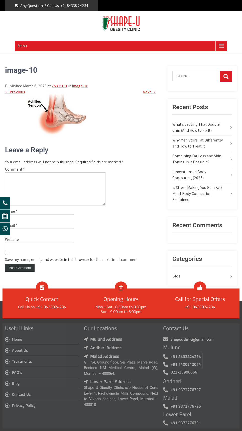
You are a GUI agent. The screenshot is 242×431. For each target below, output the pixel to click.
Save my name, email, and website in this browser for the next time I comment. (72, 265)
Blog (176, 276)
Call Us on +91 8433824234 (42, 307)
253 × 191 (59, 86)
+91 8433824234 (200, 307)
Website (12, 245)
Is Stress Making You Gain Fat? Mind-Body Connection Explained (197, 193)
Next (149, 92)
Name (11, 217)
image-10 (80, 86)
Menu (22, 45)
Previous (15, 92)
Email (11, 231)
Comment (15, 169)
